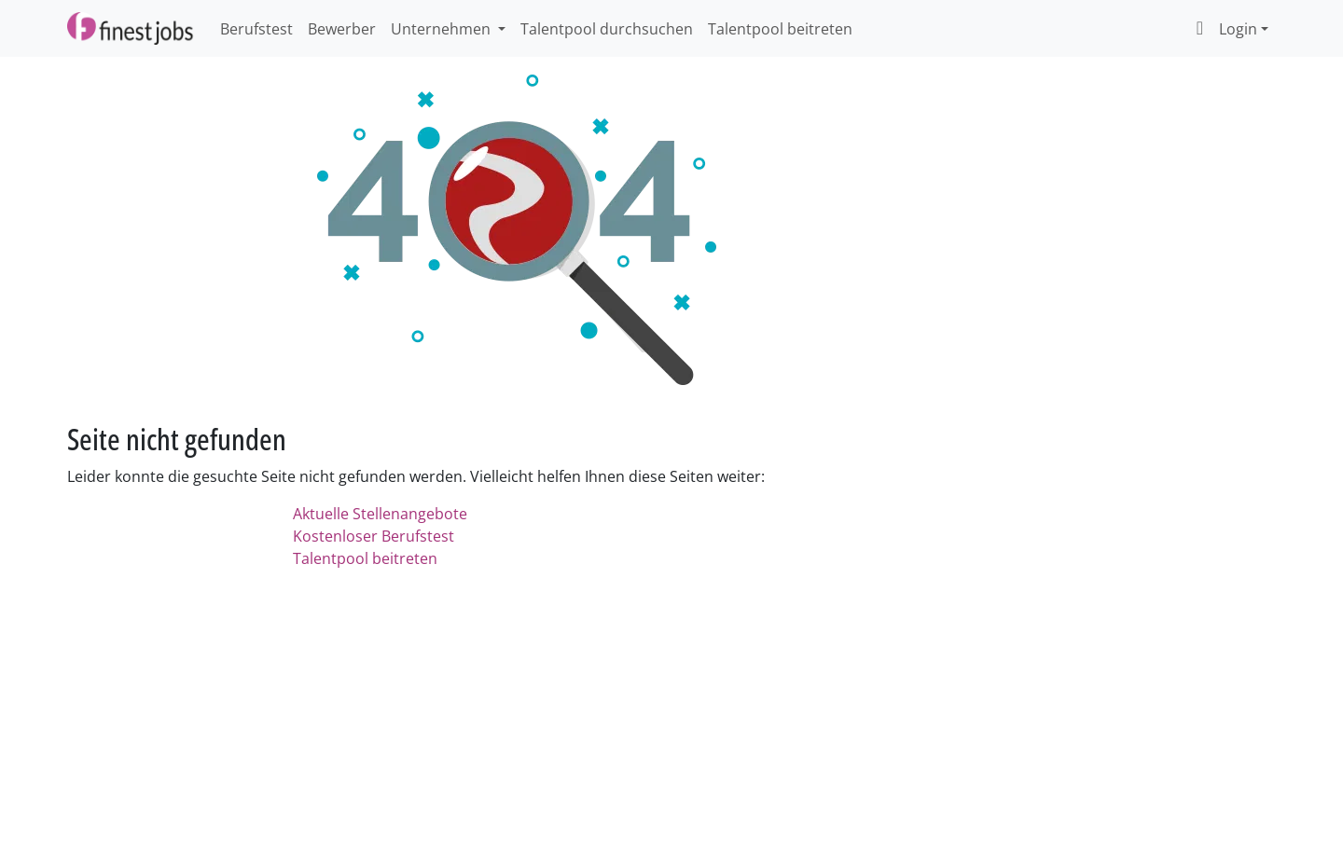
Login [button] (1222, 29)
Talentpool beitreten (780, 29)
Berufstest (256, 29)
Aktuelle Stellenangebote (380, 513)
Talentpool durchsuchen (606, 29)
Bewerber (342, 29)
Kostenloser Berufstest (373, 536)
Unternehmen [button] (442, 29)
